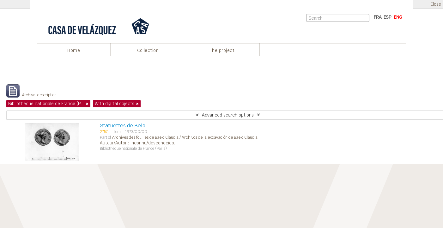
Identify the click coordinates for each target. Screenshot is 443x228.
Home (73, 50)
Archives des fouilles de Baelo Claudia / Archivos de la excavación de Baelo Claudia (185, 137)
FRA (378, 17)
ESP (387, 17)
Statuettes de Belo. (123, 125)
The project (222, 50)
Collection (148, 50)
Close (435, 4)
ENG (398, 17)
